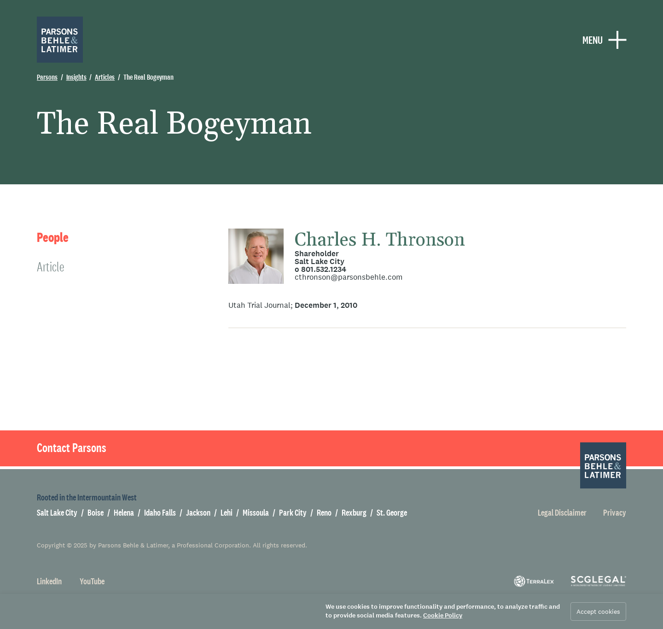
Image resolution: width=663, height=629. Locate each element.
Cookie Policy (442, 615)
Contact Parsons (71, 448)
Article (50, 266)
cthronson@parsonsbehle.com (348, 277)
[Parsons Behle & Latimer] (60, 40)
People (53, 237)
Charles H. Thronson (380, 240)
